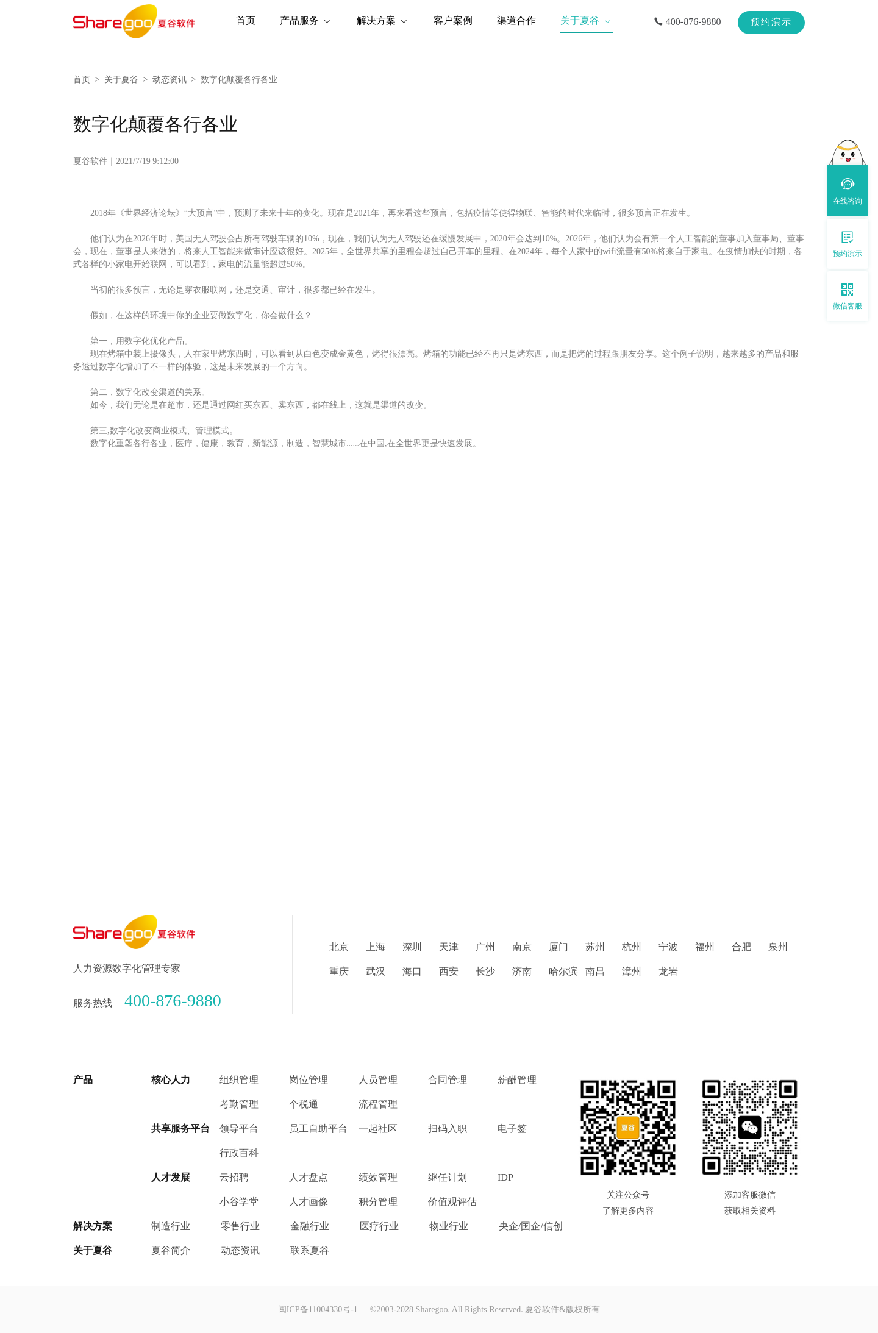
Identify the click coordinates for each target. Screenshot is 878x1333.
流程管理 (378, 1104)
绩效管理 (378, 1177)
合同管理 (447, 1080)
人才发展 (170, 1177)
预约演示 (771, 22)
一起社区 (378, 1128)
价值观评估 (452, 1201)
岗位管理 (308, 1080)
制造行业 (170, 1226)
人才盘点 (308, 1177)
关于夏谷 (121, 79)
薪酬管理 (517, 1080)
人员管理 (378, 1080)
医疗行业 (379, 1226)
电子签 (512, 1128)
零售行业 (240, 1226)
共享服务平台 (180, 1128)
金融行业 (309, 1226)
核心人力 (170, 1080)
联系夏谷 (309, 1250)
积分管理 (378, 1201)
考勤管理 (239, 1104)
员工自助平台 (318, 1128)
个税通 (303, 1104)
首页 (81, 79)
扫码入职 (447, 1128)
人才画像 (308, 1201)
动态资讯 (169, 79)
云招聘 (234, 1177)
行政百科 (239, 1153)
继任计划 (447, 1177)
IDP (505, 1177)
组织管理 (239, 1080)
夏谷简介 (170, 1250)
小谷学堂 (239, 1201)
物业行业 (448, 1226)
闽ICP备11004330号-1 (318, 1309)
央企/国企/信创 (531, 1226)
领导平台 (239, 1128)
